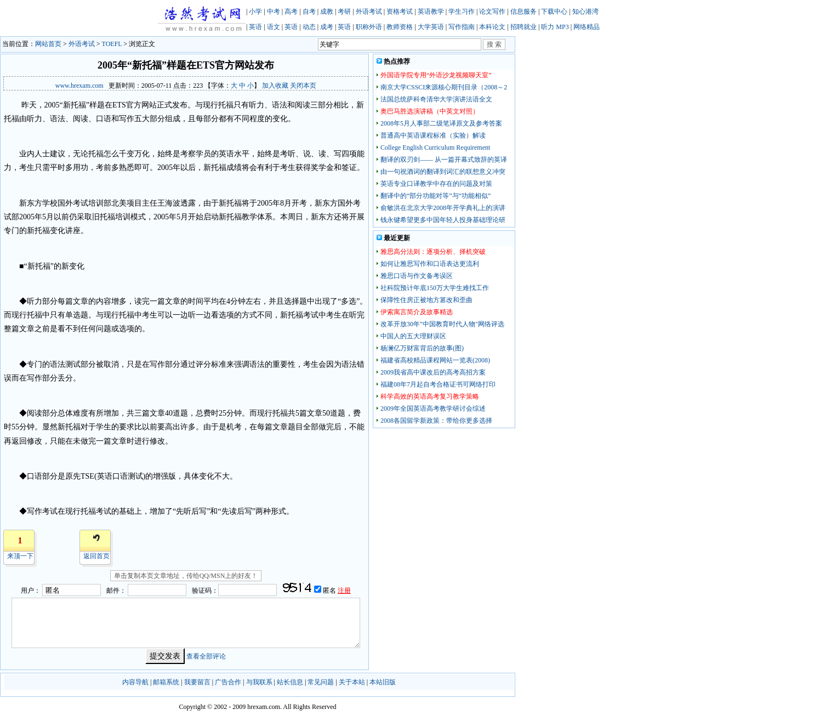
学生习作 (461, 11)
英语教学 (431, 11)
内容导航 (135, 682)
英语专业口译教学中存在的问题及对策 (436, 184)
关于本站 (352, 682)
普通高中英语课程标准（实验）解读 (433, 135)
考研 (344, 11)
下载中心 (554, 11)
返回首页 (96, 556)
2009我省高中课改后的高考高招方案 (433, 372)
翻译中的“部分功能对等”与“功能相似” (435, 196)
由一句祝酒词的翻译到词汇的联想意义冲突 (442, 171)
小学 (255, 11)
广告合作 (228, 682)
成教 (326, 11)
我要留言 (197, 682)
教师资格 (399, 27)
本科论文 (492, 27)
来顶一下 (20, 556)
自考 (309, 11)
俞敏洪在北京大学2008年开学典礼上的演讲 (442, 208)
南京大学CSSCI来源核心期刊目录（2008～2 (443, 87)
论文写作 (492, 11)
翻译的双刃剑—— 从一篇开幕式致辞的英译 (443, 159)
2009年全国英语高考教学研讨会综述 (433, 408)
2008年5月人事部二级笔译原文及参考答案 (441, 123)
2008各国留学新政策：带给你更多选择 (436, 420)
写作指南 (461, 27)
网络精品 (586, 27)
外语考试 (369, 11)
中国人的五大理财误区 (413, 336)
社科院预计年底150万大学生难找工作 (434, 288)
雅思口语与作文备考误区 (416, 276)
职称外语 (369, 27)
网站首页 (48, 44)
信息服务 (523, 11)
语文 (273, 27)
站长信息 (290, 682)
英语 (255, 27)
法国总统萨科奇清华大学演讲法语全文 (436, 99)
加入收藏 (275, 85)
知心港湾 (585, 11)
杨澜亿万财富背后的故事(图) (422, 348)
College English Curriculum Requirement (435, 147)
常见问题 (321, 682)
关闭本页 (303, 85)
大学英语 (431, 27)
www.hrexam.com (79, 85)
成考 (326, 27)
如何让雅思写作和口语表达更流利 (429, 264)
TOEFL (112, 44)
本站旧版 (382, 682)
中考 (273, 11)
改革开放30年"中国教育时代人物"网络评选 (442, 324)
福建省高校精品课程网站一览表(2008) (435, 360)
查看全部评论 (206, 656)
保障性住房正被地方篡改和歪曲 (426, 300)
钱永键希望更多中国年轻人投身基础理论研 (442, 220)
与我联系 (259, 682)
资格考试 (399, 11)
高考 (291, 11)
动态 (309, 27)
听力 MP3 (554, 27)
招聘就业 (523, 27)
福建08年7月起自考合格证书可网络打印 (438, 384)
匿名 (330, 590)
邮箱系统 (166, 682)
